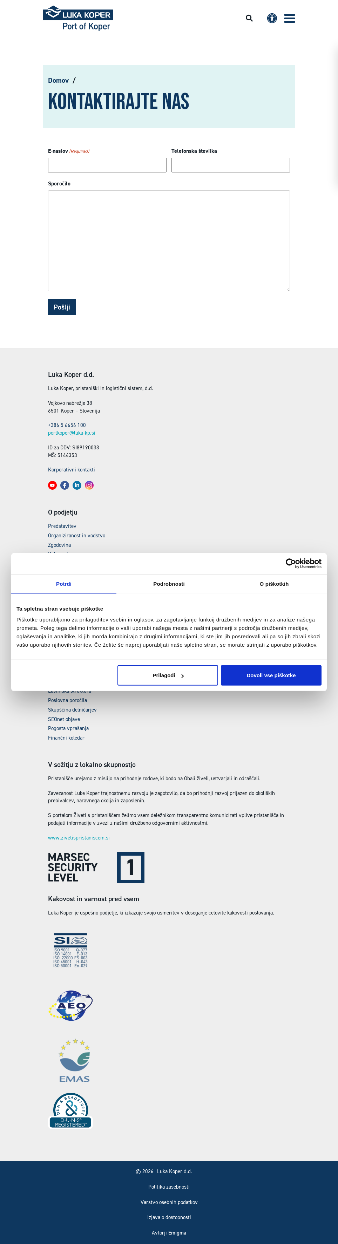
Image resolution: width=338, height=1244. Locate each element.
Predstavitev (62, 526)
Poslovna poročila (67, 700)
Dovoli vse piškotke (271, 675)
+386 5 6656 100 (67, 425)
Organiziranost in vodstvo (76, 535)
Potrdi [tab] (64, 583)
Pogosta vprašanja (68, 728)
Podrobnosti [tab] (168, 583)
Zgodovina (59, 545)
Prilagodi (168, 675)
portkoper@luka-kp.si (71, 432)
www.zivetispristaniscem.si (79, 837)
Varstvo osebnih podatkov (169, 1202)
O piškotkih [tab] (274, 583)
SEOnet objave (64, 719)
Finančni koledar (66, 737)
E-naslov (68, 151)
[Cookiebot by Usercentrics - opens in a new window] (291, 563)
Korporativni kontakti (71, 469)
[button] (289, 18)
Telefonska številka (194, 151)
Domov (58, 80)
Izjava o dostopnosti (169, 1217)
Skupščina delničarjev (72, 709)
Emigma (177, 1232)
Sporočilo (59, 183)
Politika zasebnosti (169, 1186)
